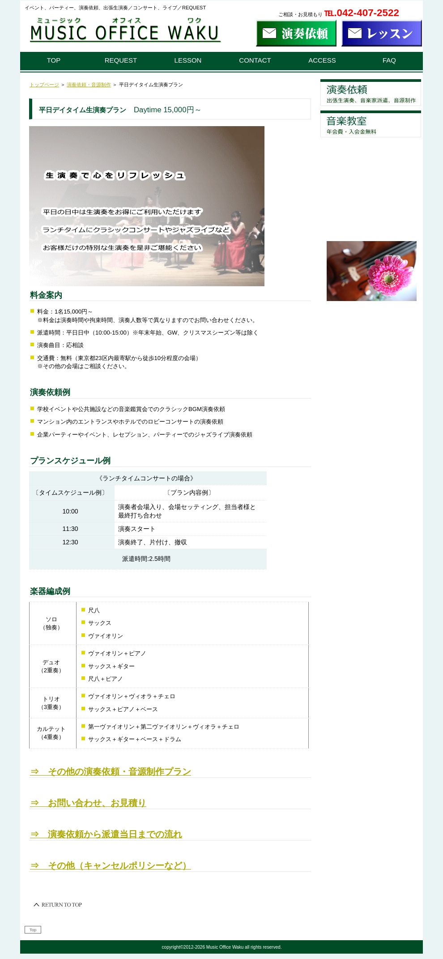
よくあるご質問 (370, 155)
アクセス (370, 186)
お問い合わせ (370, 217)
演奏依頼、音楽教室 (123, 32)
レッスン (370, 123)
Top (33, 929)
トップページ (44, 84)
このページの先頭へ (58, 905)
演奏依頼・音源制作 (89, 84)
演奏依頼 (370, 92)
